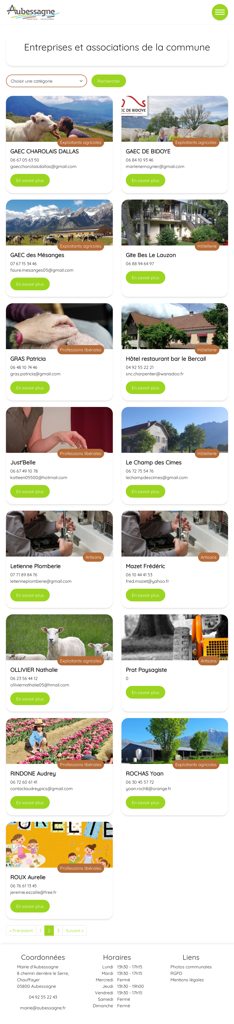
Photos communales (191, 966)
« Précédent (21, 930)
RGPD (176, 973)
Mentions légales (187, 979)
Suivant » (74, 930)
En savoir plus (30, 180)
